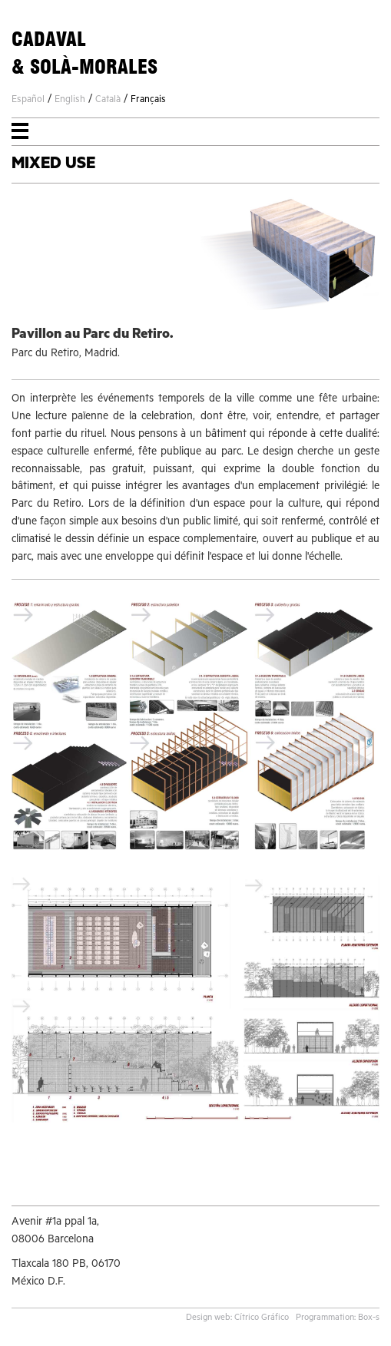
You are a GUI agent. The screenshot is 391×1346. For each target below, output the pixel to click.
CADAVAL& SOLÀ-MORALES (84, 53)
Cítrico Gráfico (261, 1319)
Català (108, 100)
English (70, 100)
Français (148, 100)
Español (28, 100)
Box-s (368, 1319)
